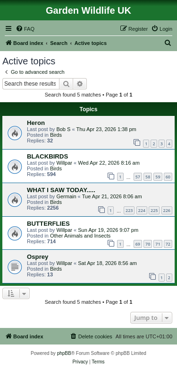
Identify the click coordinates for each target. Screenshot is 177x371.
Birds (56, 135)
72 (168, 244)
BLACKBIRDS (47, 156)
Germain (66, 196)
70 (147, 244)
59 (157, 177)
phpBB (64, 353)
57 (137, 177)
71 (157, 244)
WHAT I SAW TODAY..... (61, 190)
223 (129, 210)
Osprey (37, 256)
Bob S (63, 129)
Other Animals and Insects (80, 235)
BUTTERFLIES (48, 223)
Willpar (64, 163)
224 (141, 210)
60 (168, 177)
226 (166, 210)
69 (137, 244)
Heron (36, 122)
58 (147, 177)
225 (154, 210)
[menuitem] (25, 29)
